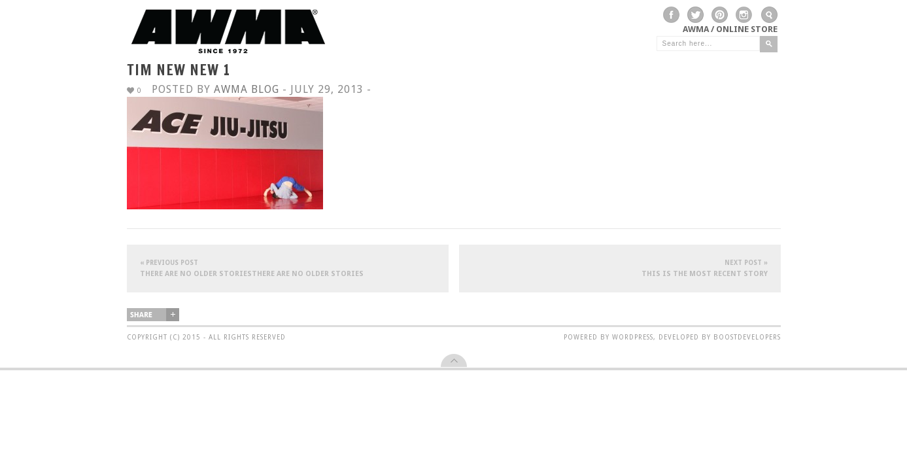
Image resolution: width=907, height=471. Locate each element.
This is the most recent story (620, 268)
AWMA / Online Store (730, 29)
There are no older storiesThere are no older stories (288, 268)
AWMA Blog (246, 89)
